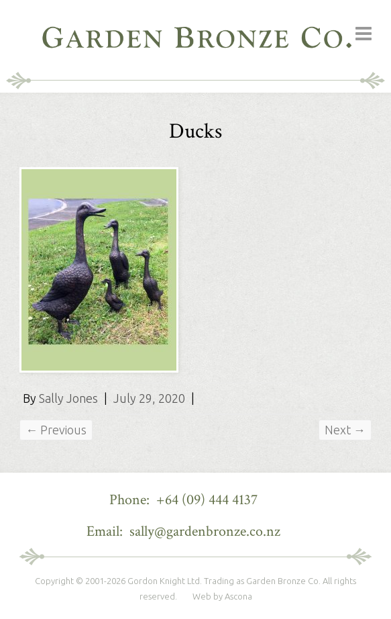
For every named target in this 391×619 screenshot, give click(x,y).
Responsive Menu (363, 34)
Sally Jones (68, 398)
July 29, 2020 (149, 398)
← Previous (56, 429)
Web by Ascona (222, 596)
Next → (345, 429)
